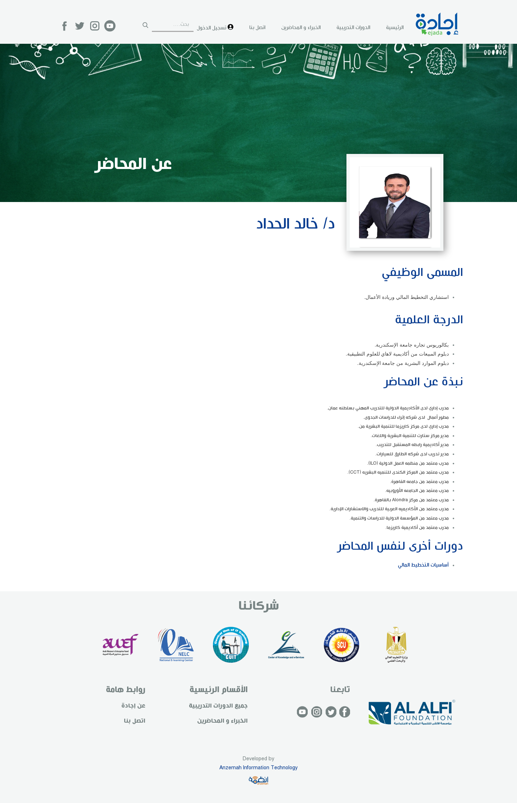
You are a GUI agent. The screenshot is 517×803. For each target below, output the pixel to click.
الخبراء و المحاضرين (301, 27)
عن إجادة (133, 706)
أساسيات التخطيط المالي (423, 565)
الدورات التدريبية (353, 27)
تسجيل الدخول (215, 27)
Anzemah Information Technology (258, 768)
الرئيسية (395, 27)
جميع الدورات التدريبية (218, 706)
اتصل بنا (257, 27)
